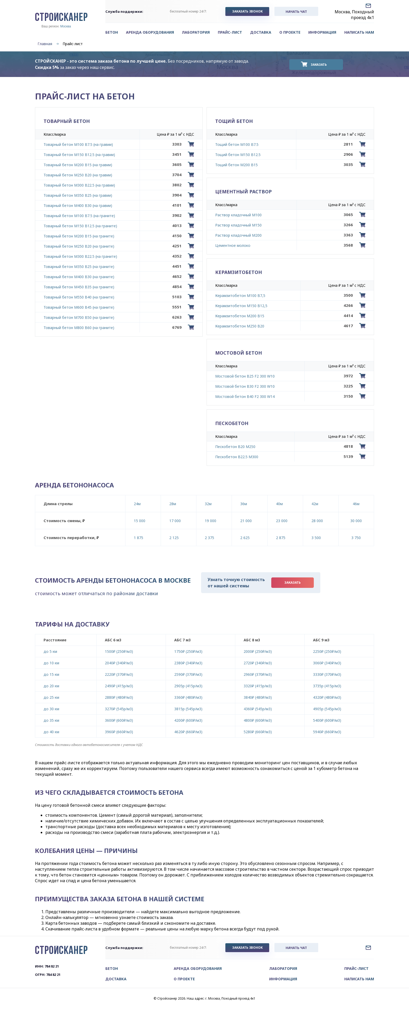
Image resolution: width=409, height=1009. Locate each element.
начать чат (296, 11)
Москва (65, 26)
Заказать (319, 64)
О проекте (289, 32)
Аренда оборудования (150, 32)
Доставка (260, 32)
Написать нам (359, 32)
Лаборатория (196, 32)
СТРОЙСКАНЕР (61, 18)
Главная (45, 43)
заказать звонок (247, 11)
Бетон (111, 32)
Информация (322, 32)
